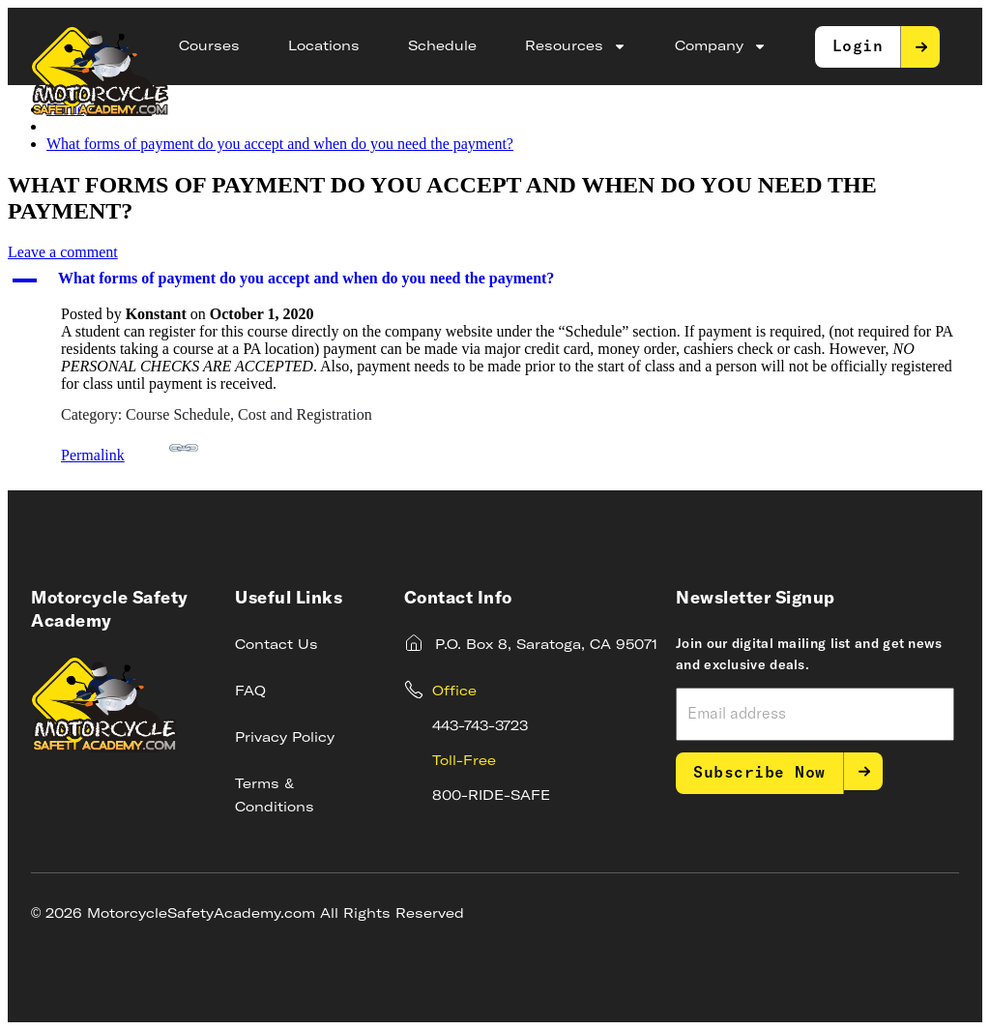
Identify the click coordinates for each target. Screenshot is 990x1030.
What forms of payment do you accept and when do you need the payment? (279, 143)
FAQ (250, 691)
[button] (495, 280)
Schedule (442, 46)
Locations (324, 46)
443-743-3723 (480, 726)
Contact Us (276, 645)
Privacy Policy (285, 738)
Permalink (129, 448)
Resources (575, 46)
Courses (209, 46)
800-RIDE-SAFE (491, 796)
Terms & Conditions (274, 796)
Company (721, 46)
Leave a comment (63, 252)
